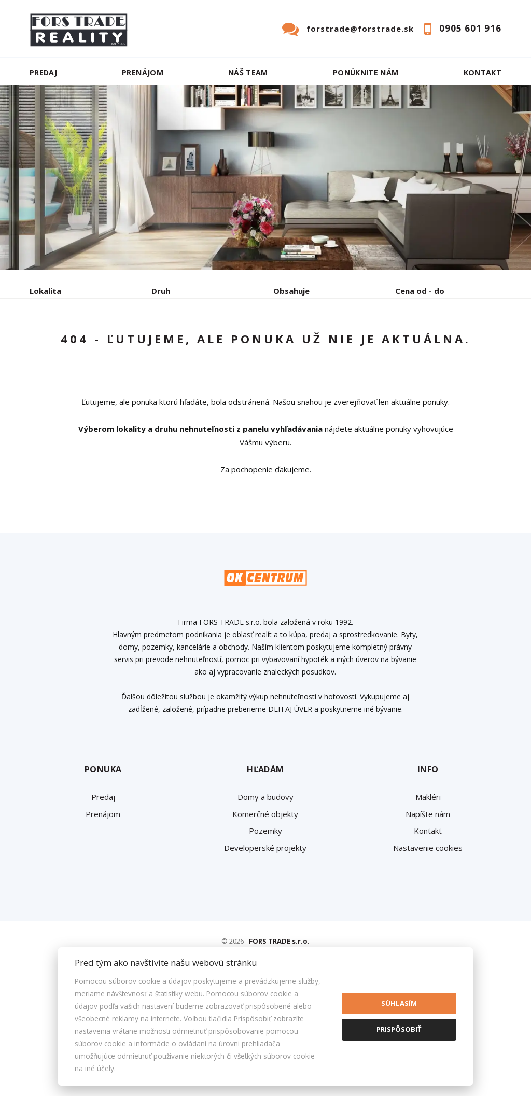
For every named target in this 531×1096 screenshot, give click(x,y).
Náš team (248, 72)
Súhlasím (399, 1003)
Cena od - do (419, 291)
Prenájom (142, 72)
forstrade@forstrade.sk (360, 28)
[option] (265, 177)
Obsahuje (291, 291)
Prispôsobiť (399, 1029)
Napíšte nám (428, 913)
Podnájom (68, 370)
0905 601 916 (470, 28)
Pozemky (265, 930)
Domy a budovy (265, 896)
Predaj (43, 72)
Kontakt (483, 72)
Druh (160, 291)
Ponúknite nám (366, 72)
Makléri (428, 896)
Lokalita (45, 291)
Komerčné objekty (265, 913)
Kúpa (185, 345)
